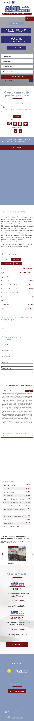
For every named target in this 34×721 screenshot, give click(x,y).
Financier (17, 263)
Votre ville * (5, 362)
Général (6, 259)
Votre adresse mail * (7, 350)
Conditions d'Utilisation (20, 422)
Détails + (16, 259)
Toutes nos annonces (17, 709)
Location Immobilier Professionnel (16, 39)
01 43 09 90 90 (17, 600)
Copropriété (7, 263)
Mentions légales (12, 707)
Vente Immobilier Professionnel (16, 30)
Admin (29, 707)
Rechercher (17, 77)
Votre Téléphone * (7, 356)
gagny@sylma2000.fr (17, 606)
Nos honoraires (20, 707)
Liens (26, 707)
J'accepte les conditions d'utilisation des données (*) (19, 386)
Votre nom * (5, 344)
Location (16, 48)
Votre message (6, 368)
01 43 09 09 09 (17, 629)
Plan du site (5, 707)
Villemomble (7, 108)
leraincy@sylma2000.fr (17, 634)
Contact (17, 644)
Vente (16, 23)
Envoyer (29, 391)
